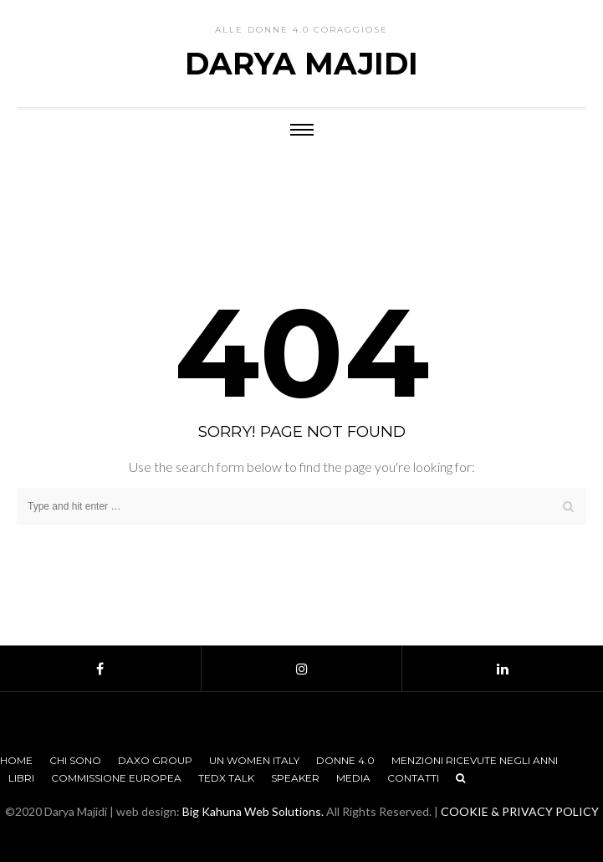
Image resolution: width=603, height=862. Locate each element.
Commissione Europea (116, 778)
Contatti (413, 778)
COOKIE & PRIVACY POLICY (520, 811)
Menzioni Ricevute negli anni (474, 760)
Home (16, 760)
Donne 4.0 (345, 760)
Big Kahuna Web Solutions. (253, 811)
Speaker (295, 778)
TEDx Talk (226, 778)
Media (353, 778)
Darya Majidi (301, 64)
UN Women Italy (254, 760)
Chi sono (75, 760)
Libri (21, 778)
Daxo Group (155, 760)
